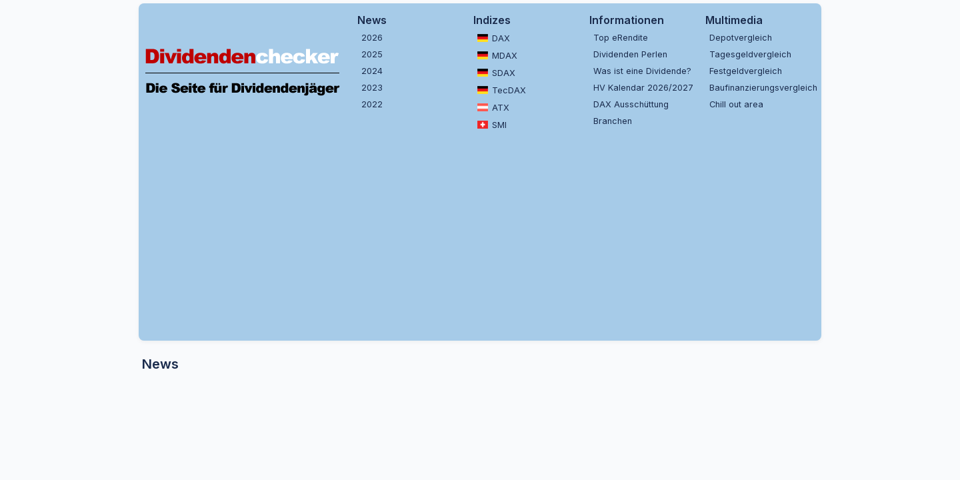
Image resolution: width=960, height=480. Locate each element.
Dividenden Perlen (630, 54)
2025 (372, 54)
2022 (372, 104)
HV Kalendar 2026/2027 (643, 88)
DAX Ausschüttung (631, 104)
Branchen (612, 121)
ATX (493, 107)
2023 (372, 88)
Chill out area (736, 104)
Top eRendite (620, 38)
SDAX (496, 72)
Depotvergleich (740, 38)
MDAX (497, 55)
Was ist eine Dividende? (642, 71)
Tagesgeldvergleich (750, 54)
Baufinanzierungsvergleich (762, 88)
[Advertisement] (480, 234)
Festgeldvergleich (745, 71)
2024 (372, 71)
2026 (372, 38)
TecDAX (501, 90)
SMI (492, 124)
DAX (493, 38)
